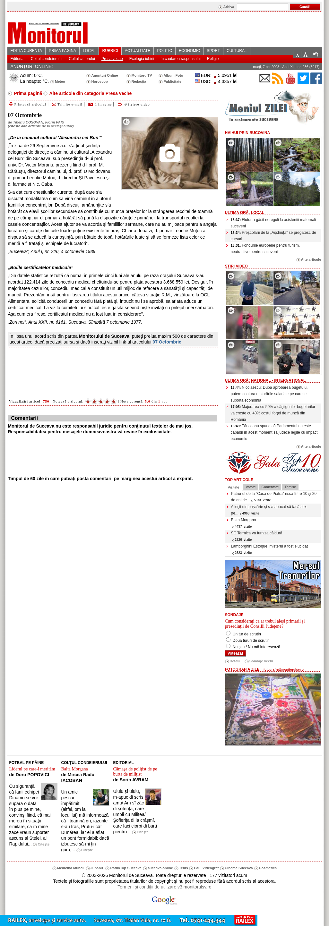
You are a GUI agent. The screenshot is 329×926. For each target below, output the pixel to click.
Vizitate (233, 487)
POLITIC (164, 50)
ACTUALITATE (138, 50)
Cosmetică (268, 868)
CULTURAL (237, 50)
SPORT (213, 50)
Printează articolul (27, 104)
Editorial (17, 58)
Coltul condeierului (47, 58)
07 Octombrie (166, 341)
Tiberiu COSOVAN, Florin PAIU (38, 122)
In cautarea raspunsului (180, 58)
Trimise (290, 487)
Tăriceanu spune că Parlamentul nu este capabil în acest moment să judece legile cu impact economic (274, 432)
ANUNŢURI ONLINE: (32, 66)
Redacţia (138, 81)
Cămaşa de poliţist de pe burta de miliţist (135, 772)
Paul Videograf (206, 868)
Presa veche (112, 58)
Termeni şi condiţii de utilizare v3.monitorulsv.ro (164, 886)
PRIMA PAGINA (62, 50)
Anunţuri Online (104, 75)
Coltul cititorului (82, 58)
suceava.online (160, 868)
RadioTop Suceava (126, 868)
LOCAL (89, 50)
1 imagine (103, 104)
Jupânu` (97, 868)
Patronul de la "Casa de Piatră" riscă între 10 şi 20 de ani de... (274, 496)
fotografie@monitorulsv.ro (284, 669)
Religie (213, 58)
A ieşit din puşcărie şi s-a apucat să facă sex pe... (269, 510)
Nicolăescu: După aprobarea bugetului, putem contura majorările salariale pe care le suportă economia (269, 394)
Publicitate (172, 81)
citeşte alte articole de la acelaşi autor (40, 126)
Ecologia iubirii (141, 58)
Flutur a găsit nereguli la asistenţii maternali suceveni (273, 222)
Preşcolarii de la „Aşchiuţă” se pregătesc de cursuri (273, 235)
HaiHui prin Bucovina (247, 133)
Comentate (270, 487)
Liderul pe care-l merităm (32, 769)
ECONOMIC (189, 50)
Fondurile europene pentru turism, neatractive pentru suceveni (265, 248)
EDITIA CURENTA (26, 50)
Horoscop (99, 81)
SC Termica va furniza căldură (256, 536)
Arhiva (228, 7)
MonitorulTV (141, 75)
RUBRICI (110, 50)
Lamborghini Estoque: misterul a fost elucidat (269, 549)
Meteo (60, 81)
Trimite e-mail (66, 104)
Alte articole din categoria (90, 93)
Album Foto (173, 75)
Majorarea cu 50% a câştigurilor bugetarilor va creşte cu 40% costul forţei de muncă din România (273, 413)
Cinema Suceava (239, 868)
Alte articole (311, 259)
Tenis (183, 868)
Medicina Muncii (70, 868)
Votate (250, 487)
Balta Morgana (243, 523)
